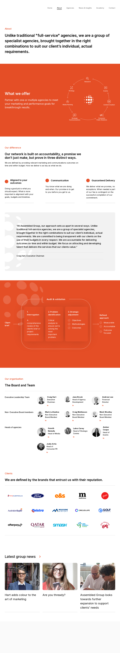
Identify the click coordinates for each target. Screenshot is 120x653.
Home (49, 8)
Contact (112, 8)
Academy (100, 8)
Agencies (70, 8)
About (59, 8)
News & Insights (85, 8)
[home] (15, 8)
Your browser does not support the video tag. (15, 8)
